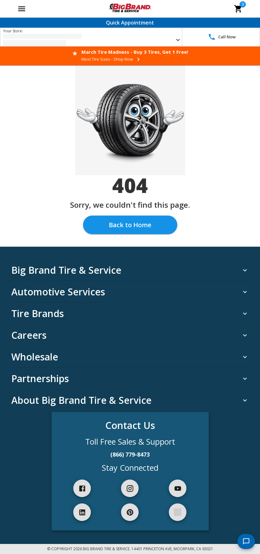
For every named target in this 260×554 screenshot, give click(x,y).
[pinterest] (130, 512)
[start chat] (246, 541)
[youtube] (177, 488)
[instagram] (130, 488)
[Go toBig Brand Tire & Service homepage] (130, 9)
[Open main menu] (21, 9)
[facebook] (82, 488)
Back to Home (130, 225)
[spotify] (177, 512)
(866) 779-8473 (130, 454)
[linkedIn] (82, 512)
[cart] (238, 8)
